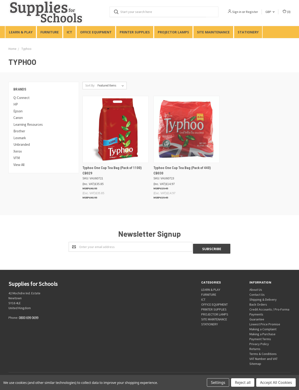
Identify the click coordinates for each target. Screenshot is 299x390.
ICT (69, 32)
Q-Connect (21, 97)
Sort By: (90, 85)
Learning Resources (28, 124)
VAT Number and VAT (263, 357)
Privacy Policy (259, 342)
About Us (255, 288)
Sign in (236, 12)
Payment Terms (260, 337)
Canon (18, 117)
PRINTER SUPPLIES (135, 32)
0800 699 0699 (28, 316)
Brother (19, 131)
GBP (270, 12)
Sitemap (255, 362)
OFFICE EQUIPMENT (96, 32)
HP (15, 104)
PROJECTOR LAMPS (173, 32)
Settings (218, 382)
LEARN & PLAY (20, 32)
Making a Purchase (262, 332)
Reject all (243, 382)
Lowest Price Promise (264, 322)
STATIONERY (248, 32)
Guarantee (256, 317)
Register (252, 12)
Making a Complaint (262, 327)
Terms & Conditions (263, 352)
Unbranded (21, 144)
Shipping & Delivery (263, 297)
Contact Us (257, 293)
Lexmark (19, 138)
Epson (18, 111)
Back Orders (258, 302)
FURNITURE (49, 32)
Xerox (17, 151)
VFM (16, 158)
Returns (254, 347)
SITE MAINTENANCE (213, 32)
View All (18, 164)
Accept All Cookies (276, 382)
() (287, 11)
